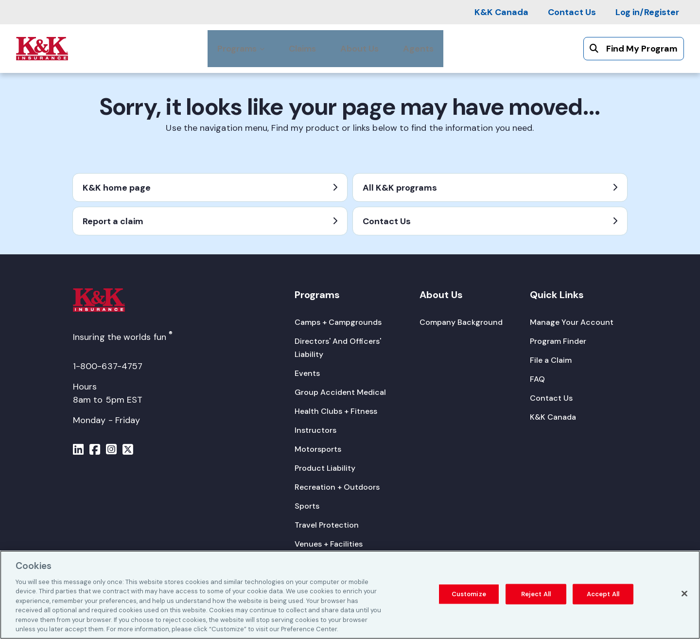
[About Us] (359, 48)
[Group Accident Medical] (340, 392)
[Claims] (302, 48)
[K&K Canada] (501, 12)
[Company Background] (461, 322)
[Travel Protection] (327, 525)
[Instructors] (315, 430)
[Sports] (307, 506)
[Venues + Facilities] (329, 544)
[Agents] (418, 48)
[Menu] (78, 451)
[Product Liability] (325, 468)
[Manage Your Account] (571, 322)
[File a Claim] (551, 360)
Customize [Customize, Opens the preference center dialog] (469, 595)
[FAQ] (537, 379)
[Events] (307, 373)
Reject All (536, 595)
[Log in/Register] (647, 12)
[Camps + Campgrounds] (338, 322)
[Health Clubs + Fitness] (336, 411)
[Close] (684, 594)
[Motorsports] (318, 449)
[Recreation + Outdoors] (337, 487)
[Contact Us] (572, 12)
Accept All (603, 595)
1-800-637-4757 (107, 366)
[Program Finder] (558, 341)
